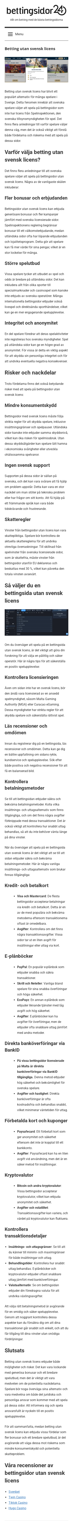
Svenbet (14, 1492)
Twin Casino (17, 1497)
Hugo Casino (17, 1508)
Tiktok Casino (18, 1503)
